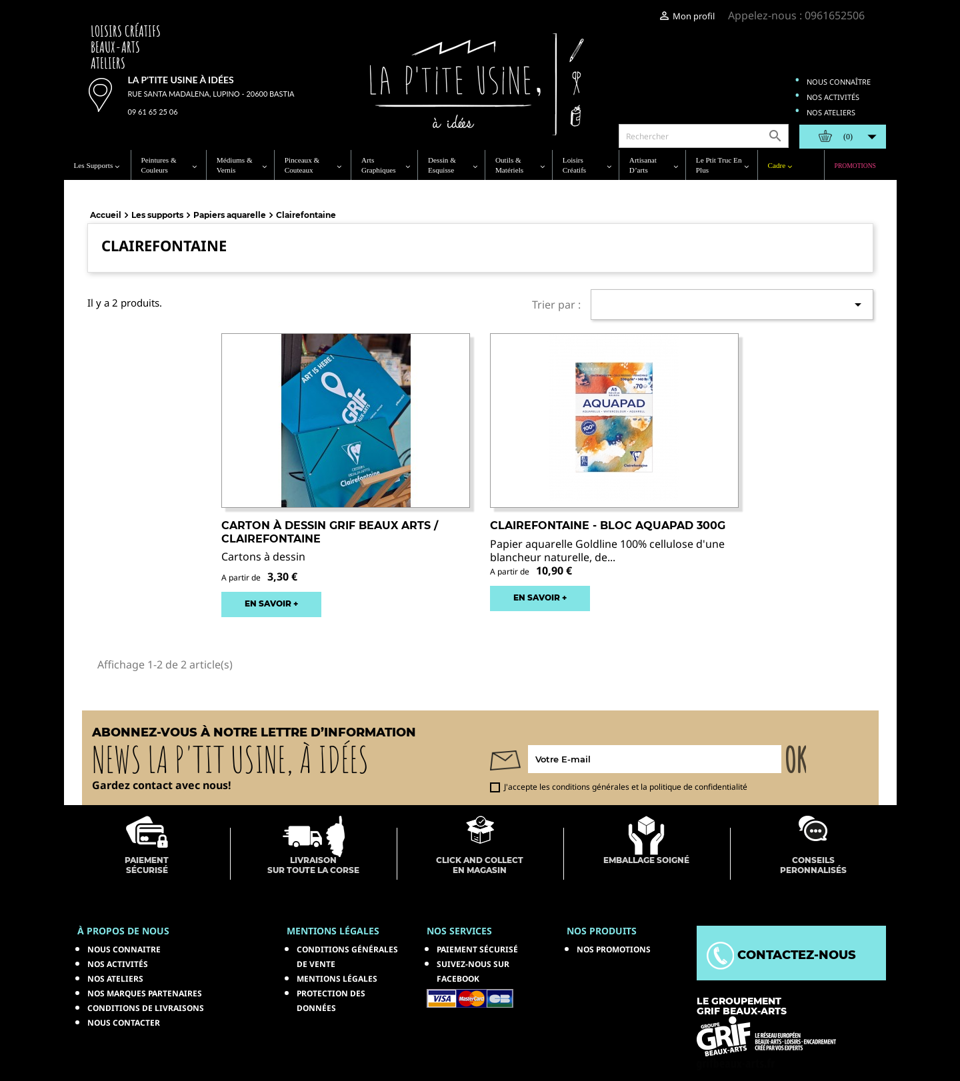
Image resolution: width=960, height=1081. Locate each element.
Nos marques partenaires (144, 993)
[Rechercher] (704, 136)
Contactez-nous (781, 955)
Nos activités (833, 97)
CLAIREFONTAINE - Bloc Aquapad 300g (607, 525)
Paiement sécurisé (477, 949)
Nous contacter (123, 1022)
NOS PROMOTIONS (614, 949)
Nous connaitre (124, 949)
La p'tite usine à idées (181, 79)
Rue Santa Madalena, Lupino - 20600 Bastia (211, 93)
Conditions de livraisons (145, 1008)
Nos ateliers (831, 112)
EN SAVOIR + (271, 603)
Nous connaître (839, 82)
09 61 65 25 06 (153, 111)
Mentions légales (337, 978)
